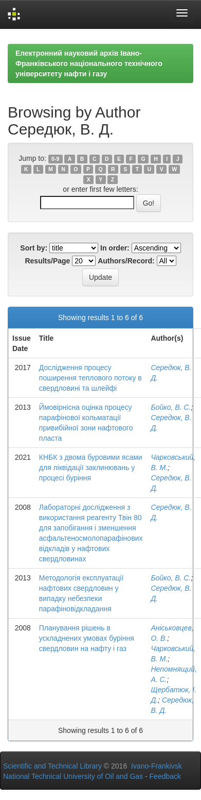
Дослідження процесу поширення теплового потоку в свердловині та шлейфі (90, 377)
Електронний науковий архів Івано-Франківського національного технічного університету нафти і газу (88, 63)
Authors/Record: (126, 261)
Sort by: (33, 248)
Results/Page (47, 261)
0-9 (55, 159)
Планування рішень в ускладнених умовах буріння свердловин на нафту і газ (86, 638)
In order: (115, 248)
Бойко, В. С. (171, 407)
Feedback (165, 776)
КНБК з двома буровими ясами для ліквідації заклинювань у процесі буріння (90, 467)
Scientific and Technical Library (52, 766)
